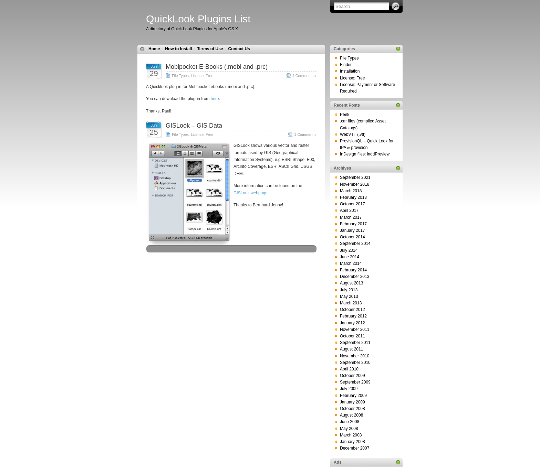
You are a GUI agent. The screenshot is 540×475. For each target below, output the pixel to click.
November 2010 (354, 356)
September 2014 (355, 243)
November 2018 (354, 184)
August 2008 (351, 415)
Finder (346, 64)
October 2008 (352, 408)
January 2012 (352, 323)
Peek (344, 114)
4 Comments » (304, 76)
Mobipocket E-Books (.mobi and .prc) (217, 66)
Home (154, 48)
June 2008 (349, 421)
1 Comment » (305, 134)
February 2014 (353, 270)
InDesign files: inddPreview (365, 154)
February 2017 (353, 224)
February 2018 (353, 197)
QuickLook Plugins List (198, 18)
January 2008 (352, 441)
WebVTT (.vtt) (352, 134)
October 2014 (352, 237)
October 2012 (352, 309)
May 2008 (349, 428)
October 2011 (352, 336)
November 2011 (354, 329)
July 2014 (348, 250)
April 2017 (349, 210)
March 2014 (351, 263)
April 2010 (349, 369)
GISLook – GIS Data (194, 125)
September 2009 (355, 382)
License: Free (202, 76)
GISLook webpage (250, 193)
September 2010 (355, 362)
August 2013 (351, 283)
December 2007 (354, 448)
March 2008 (351, 435)
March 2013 (351, 303)
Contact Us (239, 48)
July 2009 (348, 388)
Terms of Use (210, 48)
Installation (350, 71)
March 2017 (351, 217)
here (215, 98)
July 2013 (348, 290)
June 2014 (349, 257)
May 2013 (349, 296)
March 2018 (351, 190)
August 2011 (351, 349)
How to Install (178, 48)
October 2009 (352, 375)
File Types (180, 76)
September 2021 (355, 177)
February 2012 (353, 316)
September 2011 (355, 342)
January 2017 (352, 230)
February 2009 (353, 395)
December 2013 (354, 276)
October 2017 (352, 204)
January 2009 (352, 402)
